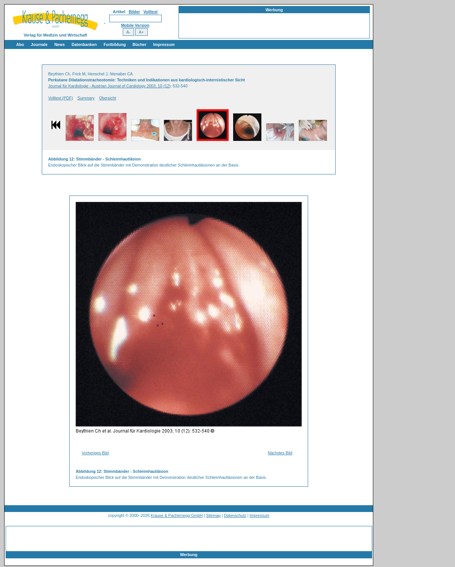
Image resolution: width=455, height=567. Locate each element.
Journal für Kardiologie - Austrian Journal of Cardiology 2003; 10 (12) (109, 86)
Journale (39, 44)
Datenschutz (235, 515)
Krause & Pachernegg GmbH (177, 515)
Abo (20, 44)
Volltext (151, 11)
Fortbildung (115, 44)
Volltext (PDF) (60, 98)
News (59, 44)
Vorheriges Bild (95, 453)
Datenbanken (84, 44)
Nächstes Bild (280, 453)
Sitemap (213, 515)
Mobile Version (135, 25)
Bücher (140, 44)
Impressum (164, 44)
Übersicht (107, 98)
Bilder (134, 11)
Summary (86, 98)
